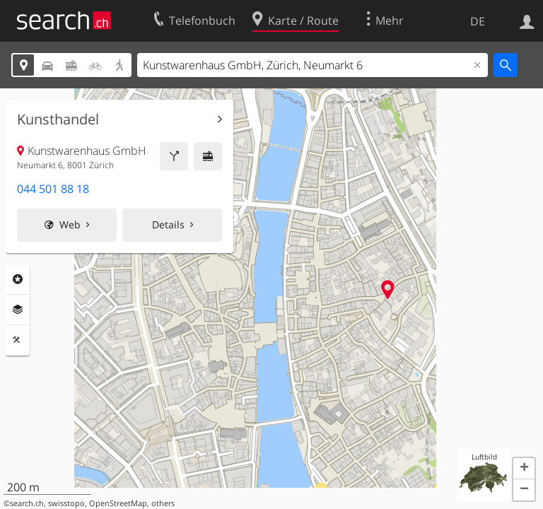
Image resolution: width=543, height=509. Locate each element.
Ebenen (18, 309)
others (163, 503)
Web (70, 224)
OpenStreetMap (118, 503)
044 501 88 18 (53, 189)
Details (168, 224)
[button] (524, 468)
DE (477, 21)
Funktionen (18, 340)
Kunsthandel (58, 119)
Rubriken (18, 279)
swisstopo (66, 503)
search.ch (27, 503)
